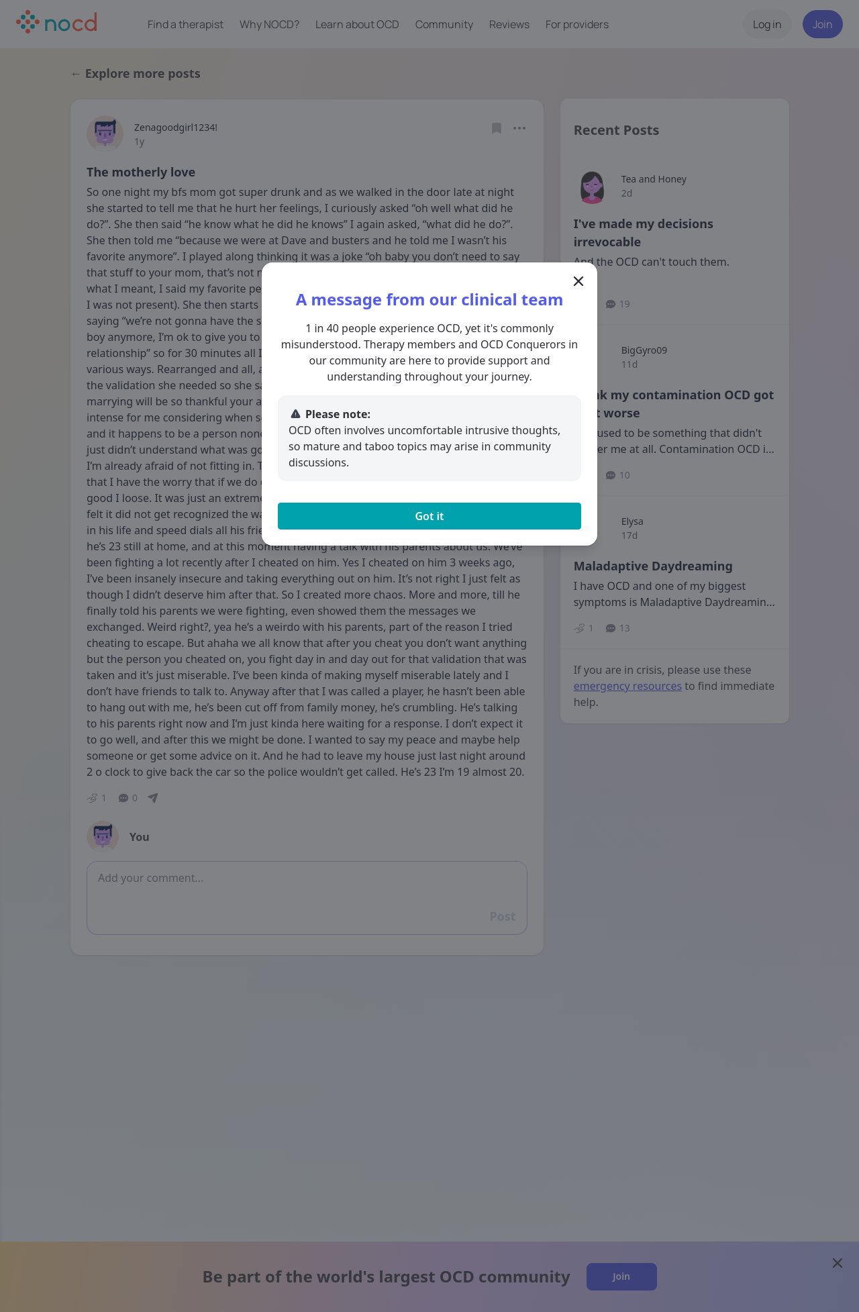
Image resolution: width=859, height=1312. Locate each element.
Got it (429, 516)
